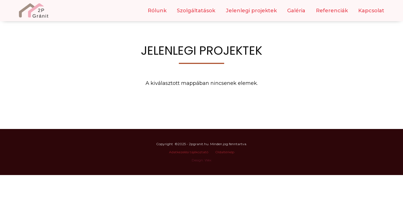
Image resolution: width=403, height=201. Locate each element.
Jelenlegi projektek (251, 11)
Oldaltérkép (224, 152)
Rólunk (157, 11)
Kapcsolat (371, 11)
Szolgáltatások (196, 11)
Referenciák (332, 11)
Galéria (296, 11)
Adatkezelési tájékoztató (188, 152)
